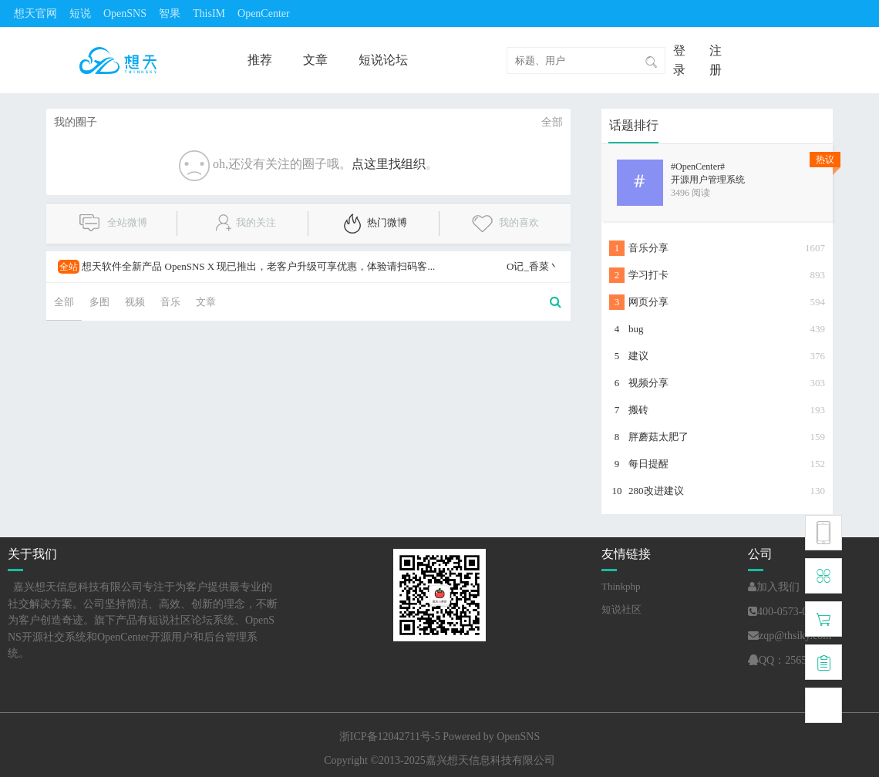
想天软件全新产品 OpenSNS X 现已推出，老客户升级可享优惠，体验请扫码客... (246, 267)
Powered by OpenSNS (491, 736)
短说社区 (621, 609)
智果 (169, 13)
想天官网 (35, 13)
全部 (552, 122)
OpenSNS (124, 13)
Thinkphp (621, 586)
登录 (679, 60)
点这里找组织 (389, 163)
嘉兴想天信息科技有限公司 (490, 760)
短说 (80, 13)
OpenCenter (263, 13)
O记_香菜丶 (533, 266)
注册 (715, 60)
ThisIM (209, 13)
